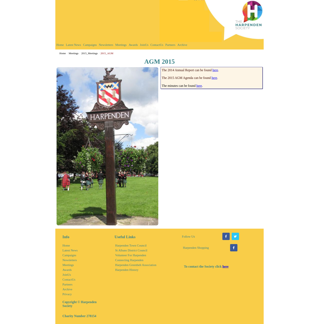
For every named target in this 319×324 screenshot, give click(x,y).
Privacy (67, 294)
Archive (182, 44)
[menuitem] (60, 46)
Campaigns (90, 44)
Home (60, 44)
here (215, 70)
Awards (133, 44)
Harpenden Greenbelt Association (135, 265)
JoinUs (144, 44)
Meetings (121, 44)
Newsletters (106, 44)
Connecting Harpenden (129, 260)
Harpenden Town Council (130, 245)
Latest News (73, 44)
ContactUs (156, 44)
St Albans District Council (131, 250)
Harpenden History (127, 269)
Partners (170, 44)
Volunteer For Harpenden (130, 255)
